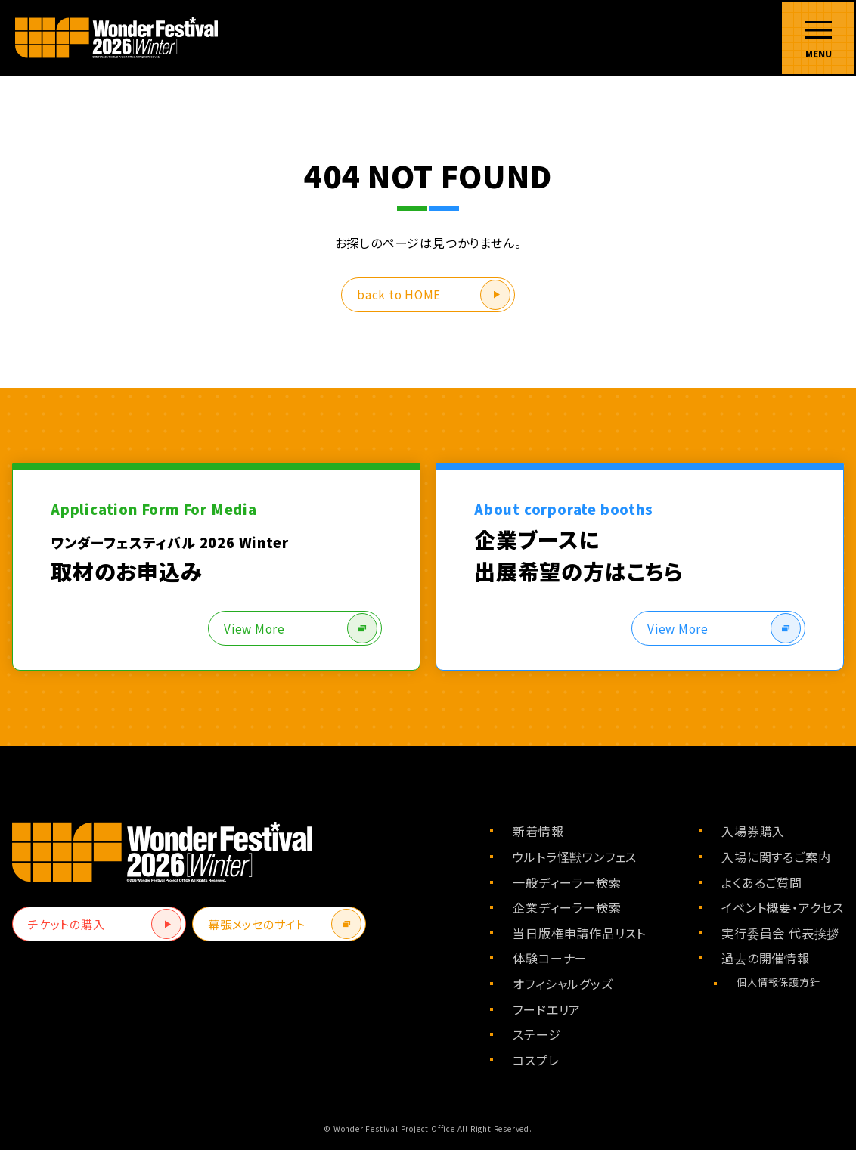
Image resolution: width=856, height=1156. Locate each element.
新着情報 (538, 837)
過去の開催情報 (765, 964)
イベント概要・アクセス (782, 913)
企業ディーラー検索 (567, 913)
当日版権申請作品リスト (579, 939)
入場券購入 (753, 837)
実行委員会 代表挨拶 (780, 939)
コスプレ (536, 1066)
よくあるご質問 (761, 888)
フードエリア (547, 1015)
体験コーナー (550, 964)
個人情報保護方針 (778, 988)
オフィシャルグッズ (563, 990)
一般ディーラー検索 (567, 888)
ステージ (536, 1040)
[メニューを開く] (818, 38)
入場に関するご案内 (775, 863)
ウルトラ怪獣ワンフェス (575, 863)
